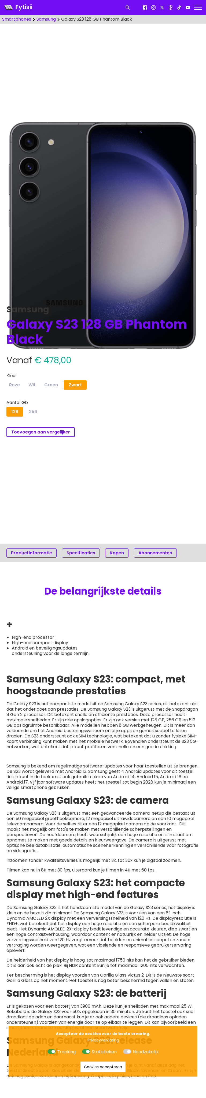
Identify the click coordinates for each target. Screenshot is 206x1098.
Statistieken (104, 1052)
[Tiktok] (179, 7)
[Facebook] (145, 7)
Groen (51, 385)
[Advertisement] (103, 69)
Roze (14, 385)
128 (14, 412)
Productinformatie (31, 553)
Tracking (66, 1052)
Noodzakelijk (146, 1052)
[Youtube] (188, 7)
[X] (162, 7)
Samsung (46, 19)
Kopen (117, 553)
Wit (32, 385)
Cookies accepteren (103, 1067)
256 (33, 412)
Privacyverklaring (103, 1040)
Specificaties (81, 553)
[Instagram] (153, 7)
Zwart (75, 385)
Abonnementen (155, 553)
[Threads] (170, 7)
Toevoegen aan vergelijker (40, 432)
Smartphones (16, 19)
